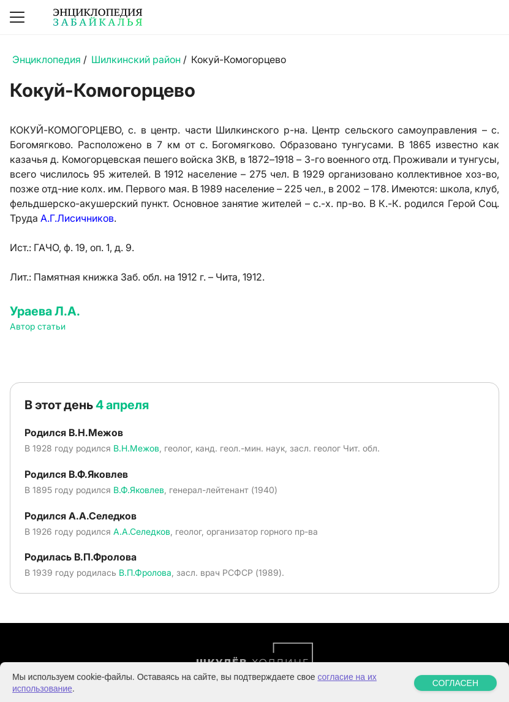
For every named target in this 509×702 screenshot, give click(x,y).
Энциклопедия (46, 59)
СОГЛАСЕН (455, 693)
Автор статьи (38, 326)
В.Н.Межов (136, 448)
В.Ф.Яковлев (138, 490)
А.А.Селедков (141, 531)
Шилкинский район (136, 59)
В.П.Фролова (145, 572)
